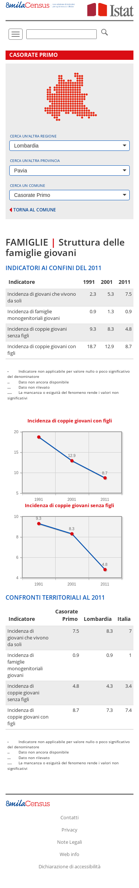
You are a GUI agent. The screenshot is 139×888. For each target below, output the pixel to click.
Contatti (69, 817)
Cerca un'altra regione (33, 136)
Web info (69, 854)
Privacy (69, 829)
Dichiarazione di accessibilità (69, 866)
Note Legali (69, 842)
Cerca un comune (27, 185)
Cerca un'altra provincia (35, 160)
